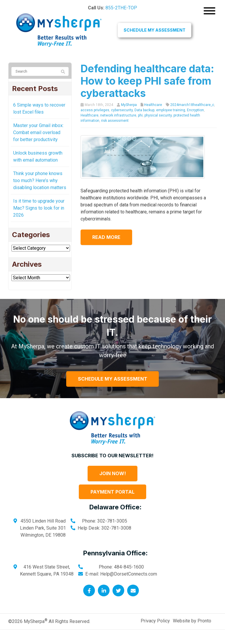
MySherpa (129, 105)
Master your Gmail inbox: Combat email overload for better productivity (38, 132)
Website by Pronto (192, 621)
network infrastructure (118, 115)
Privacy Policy (155, 621)
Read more (106, 237)
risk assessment (115, 121)
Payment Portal (112, 492)
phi (140, 115)
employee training (170, 110)
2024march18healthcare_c (192, 105)
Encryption (195, 110)
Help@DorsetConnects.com (128, 574)
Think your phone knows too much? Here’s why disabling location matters (39, 180)
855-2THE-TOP (121, 8)
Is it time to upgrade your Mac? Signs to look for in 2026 (38, 208)
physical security (158, 115)
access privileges (95, 110)
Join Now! (112, 473)
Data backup (144, 110)
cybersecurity (122, 110)
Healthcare (153, 105)
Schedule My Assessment (154, 30)
